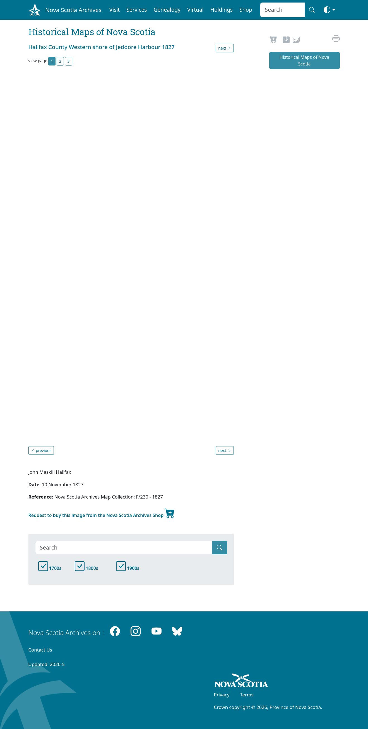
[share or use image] (296, 41)
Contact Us (40, 650)
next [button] (224, 48)
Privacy (222, 694)
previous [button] (41, 450)
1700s (50, 568)
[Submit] (219, 547)
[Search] (123, 547)
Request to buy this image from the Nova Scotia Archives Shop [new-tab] (101, 513)
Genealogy (167, 9)
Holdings (221, 9)
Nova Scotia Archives (73, 10)
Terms (246, 694)
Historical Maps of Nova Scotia (304, 60)
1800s (86, 568)
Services (136, 9)
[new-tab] (286, 41)
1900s (127, 568)
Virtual (195, 9)
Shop (245, 9)
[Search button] (312, 10)
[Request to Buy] (273, 41)
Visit (114, 9)
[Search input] (282, 10)
